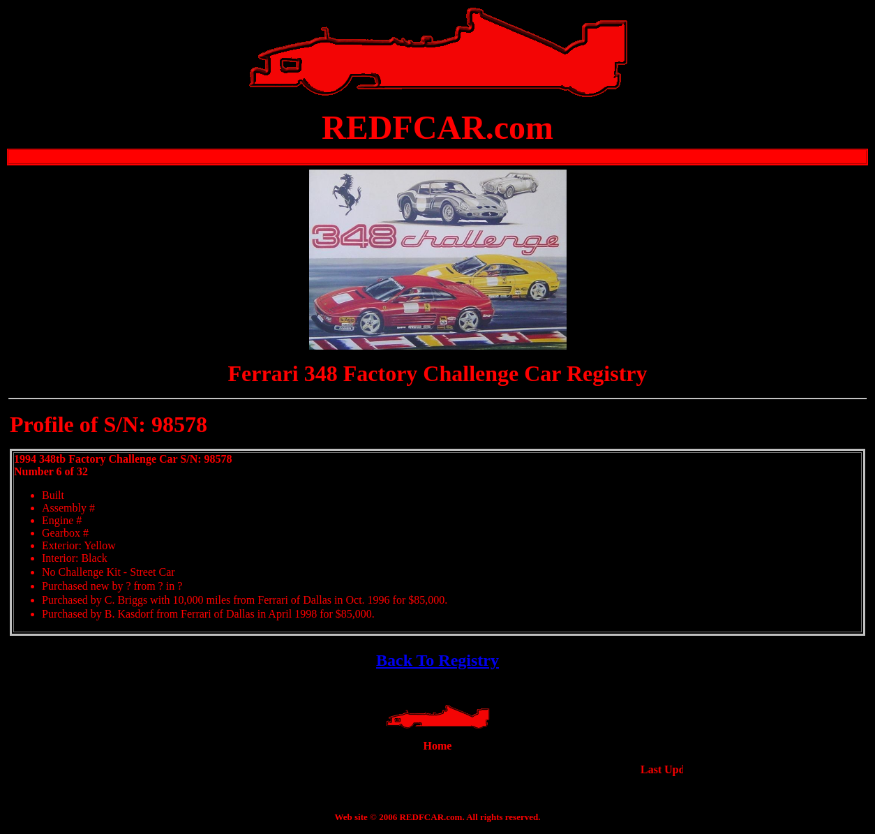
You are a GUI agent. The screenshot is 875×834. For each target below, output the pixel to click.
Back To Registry (437, 660)
